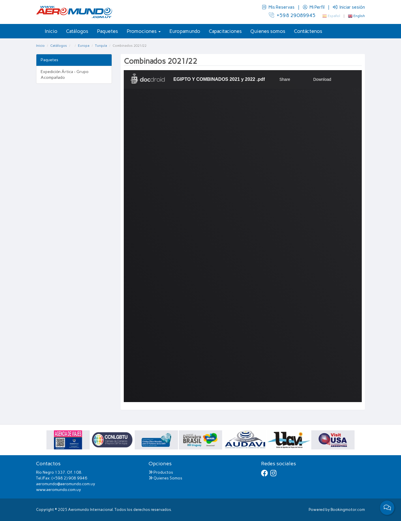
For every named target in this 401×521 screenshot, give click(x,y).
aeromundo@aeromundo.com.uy (65, 483)
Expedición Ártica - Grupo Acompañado (65, 74)
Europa (83, 46)
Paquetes (107, 31)
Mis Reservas (278, 7)
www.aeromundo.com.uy (58, 489)
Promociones (144, 31)
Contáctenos (308, 31)
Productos (161, 472)
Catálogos (77, 31)
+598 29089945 (292, 15)
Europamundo (184, 31)
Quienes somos (267, 31)
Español (331, 16)
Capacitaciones (225, 31)
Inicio (51, 31)
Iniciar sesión (349, 7)
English (356, 16)
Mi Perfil (314, 7)
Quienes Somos (165, 478)
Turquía (101, 46)
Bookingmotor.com (348, 509)
